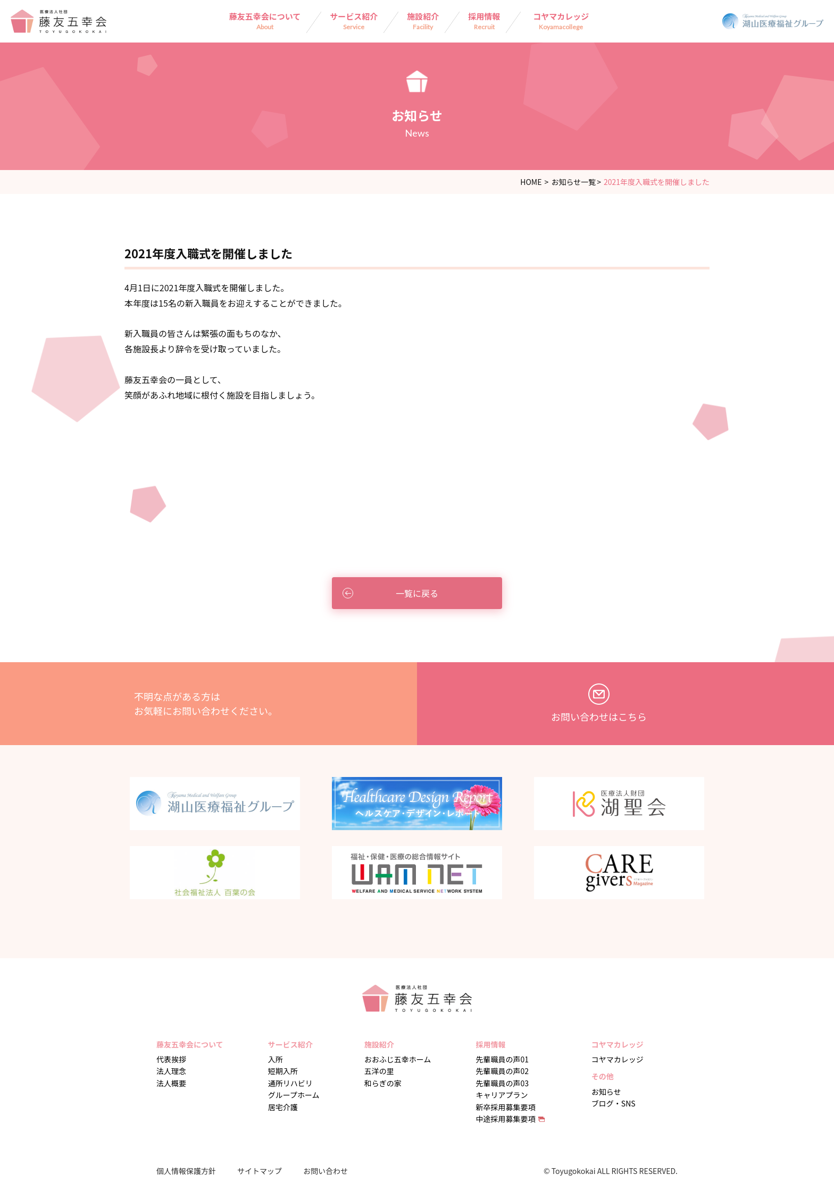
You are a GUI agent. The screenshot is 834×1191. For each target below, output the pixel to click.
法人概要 (171, 1083)
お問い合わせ (325, 1170)
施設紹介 (423, 21)
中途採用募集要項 (506, 1118)
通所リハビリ (290, 1083)
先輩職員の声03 (502, 1083)
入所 (275, 1059)
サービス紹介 (354, 21)
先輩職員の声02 (502, 1071)
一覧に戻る (390, 593)
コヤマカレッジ (561, 21)
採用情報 (484, 21)
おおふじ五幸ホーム (397, 1059)
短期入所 (283, 1071)
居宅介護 (283, 1107)
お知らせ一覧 (573, 181)
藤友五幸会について (265, 21)
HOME (530, 181)
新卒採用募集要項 (506, 1107)
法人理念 (171, 1071)
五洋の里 (379, 1071)
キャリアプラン (502, 1094)
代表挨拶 (171, 1059)
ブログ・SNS (613, 1103)
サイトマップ (259, 1170)
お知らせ (606, 1091)
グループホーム (294, 1094)
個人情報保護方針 (186, 1170)
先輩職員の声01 (502, 1059)
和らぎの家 (383, 1083)
